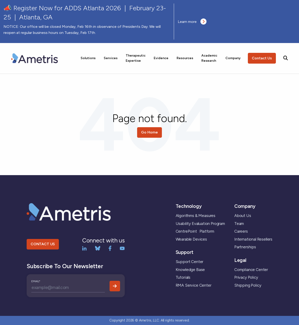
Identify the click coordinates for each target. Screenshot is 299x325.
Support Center (189, 261)
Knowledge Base (190, 269)
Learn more (192, 21)
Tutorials (183, 277)
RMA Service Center (193, 285)
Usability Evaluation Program (200, 223)
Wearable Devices (191, 239)
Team (239, 223)
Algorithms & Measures (195, 215)
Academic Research (209, 58)
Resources (185, 58)
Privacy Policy (246, 277)
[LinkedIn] (84, 248)
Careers (241, 231)
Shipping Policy (247, 285)
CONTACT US (43, 244)
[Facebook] (110, 248)
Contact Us (262, 58)
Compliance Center (251, 269)
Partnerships (245, 247)
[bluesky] (97, 248)
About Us (242, 215)
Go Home (149, 132)
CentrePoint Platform (195, 231)
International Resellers (253, 239)
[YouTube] (122, 248)
